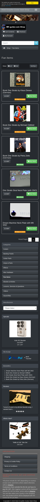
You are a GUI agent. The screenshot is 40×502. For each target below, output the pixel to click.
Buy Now (32, 96)
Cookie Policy (8, 5)
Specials (6, 316)
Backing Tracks (8, 254)
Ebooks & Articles (9, 282)
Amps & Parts (8, 263)
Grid (16, 66)
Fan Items (15, 48)
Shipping (7, 457)
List (10, 66)
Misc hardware (8, 272)
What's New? (7, 418)
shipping (10, 485)
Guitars (5, 249)
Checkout (21, 32)
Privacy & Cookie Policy (12, 461)
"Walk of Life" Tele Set (20, 442)
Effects (5, 268)
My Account (7, 36)
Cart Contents (8, 32)
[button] (4, 18)
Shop (8, 48)
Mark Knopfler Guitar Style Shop (15, 10)
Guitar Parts (7, 258)
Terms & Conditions (10, 466)
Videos (5, 291)
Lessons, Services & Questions (13, 286)
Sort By (33, 66)
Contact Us (8, 471)
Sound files (7, 296)
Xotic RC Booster (20, 340)
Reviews (6, 386)
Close (32, 3)
